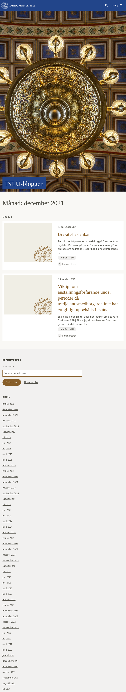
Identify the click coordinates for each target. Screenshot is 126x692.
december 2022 (10, 611)
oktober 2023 (8, 555)
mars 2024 (7, 527)
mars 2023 (7, 594)
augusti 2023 (8, 566)
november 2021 (10, 666)
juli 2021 (6, 689)
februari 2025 (9, 465)
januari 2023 (8, 605)
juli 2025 (6, 437)
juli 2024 (6, 504)
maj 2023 (6, 583)
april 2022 (7, 644)
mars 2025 (7, 460)
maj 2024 (6, 516)
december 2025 (10, 409)
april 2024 (7, 521)
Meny (117, 5)
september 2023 (10, 560)
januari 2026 (8, 404)
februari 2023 (8, 599)
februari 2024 (9, 532)
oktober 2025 (9, 421)
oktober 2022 (8, 622)
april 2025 (7, 454)
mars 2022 (7, 650)
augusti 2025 (8, 432)
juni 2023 (6, 577)
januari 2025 (8, 471)
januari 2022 (8, 655)
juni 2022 (6, 633)
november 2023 (10, 549)
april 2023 (7, 588)
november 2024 (10, 482)
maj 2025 (6, 449)
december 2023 (10, 544)
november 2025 (10, 415)
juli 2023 (6, 571)
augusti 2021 (8, 683)
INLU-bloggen (24, 183)
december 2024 (10, 476)
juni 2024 (6, 510)
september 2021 (10, 678)
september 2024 (10, 493)
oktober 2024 (9, 488)
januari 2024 (8, 538)
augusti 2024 (8, 499)
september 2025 (10, 426)
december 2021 (10, 661)
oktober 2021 (8, 672)
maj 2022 (6, 639)
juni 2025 (6, 443)
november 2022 (10, 616)
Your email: (8, 367)
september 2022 (10, 627)
